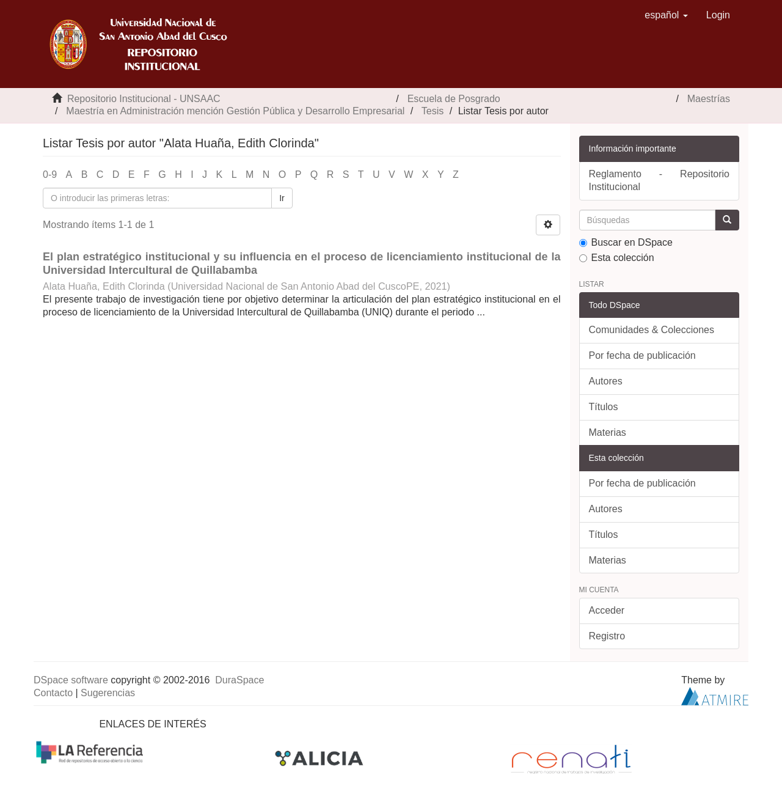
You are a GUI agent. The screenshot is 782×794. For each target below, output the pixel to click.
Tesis (433, 111)
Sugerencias (108, 693)
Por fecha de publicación (642, 355)
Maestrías (708, 99)
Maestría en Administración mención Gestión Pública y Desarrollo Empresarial (235, 111)
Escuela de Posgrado (453, 99)
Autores (606, 381)
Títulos (603, 407)
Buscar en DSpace (626, 242)
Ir (282, 198)
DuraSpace (239, 680)
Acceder (607, 610)
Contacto (53, 693)
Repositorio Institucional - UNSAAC (144, 99)
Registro (607, 636)
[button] (666, 15)
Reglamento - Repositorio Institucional (659, 180)
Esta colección (616, 257)
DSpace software (71, 680)
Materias (607, 432)
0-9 (50, 174)
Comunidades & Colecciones (651, 330)
